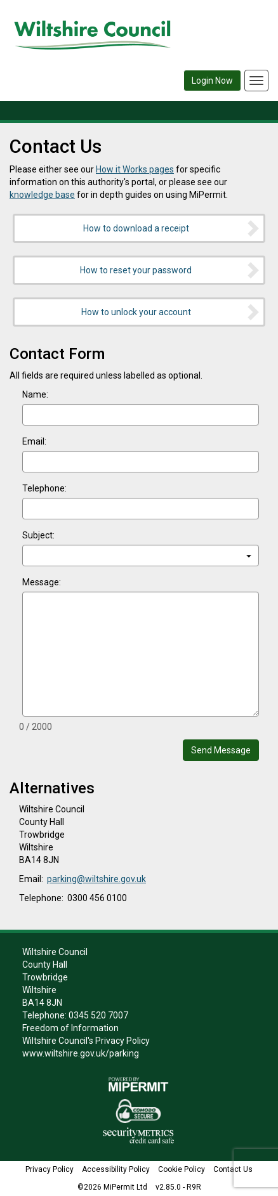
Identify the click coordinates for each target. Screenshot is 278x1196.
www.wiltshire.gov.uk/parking (80, 1053)
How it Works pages (135, 169)
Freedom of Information (70, 1028)
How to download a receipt (172, 228)
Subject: (38, 535)
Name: (35, 394)
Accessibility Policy (116, 1169)
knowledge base (42, 195)
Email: (34, 441)
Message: (41, 582)
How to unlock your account (171, 312)
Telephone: (44, 488)
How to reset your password (170, 270)
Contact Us (233, 1169)
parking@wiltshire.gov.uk (96, 879)
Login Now (212, 80)
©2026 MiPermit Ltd (112, 1187)
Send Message (221, 750)
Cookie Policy (181, 1169)
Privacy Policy (49, 1169)
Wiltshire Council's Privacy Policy (86, 1041)
